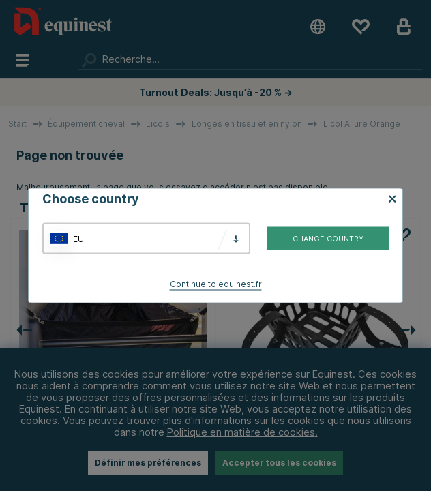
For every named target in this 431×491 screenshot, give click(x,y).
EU (78, 238)
